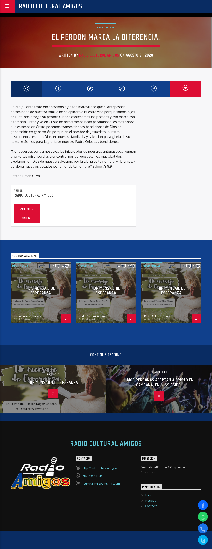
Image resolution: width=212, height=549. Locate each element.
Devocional (106, 27)
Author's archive (26, 213)
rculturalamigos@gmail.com (101, 483)
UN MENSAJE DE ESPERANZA (42, 291)
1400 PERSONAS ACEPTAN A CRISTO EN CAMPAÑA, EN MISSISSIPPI (160, 382)
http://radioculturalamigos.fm (102, 468)
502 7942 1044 (92, 476)
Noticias (150, 500)
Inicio (148, 495)
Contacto (151, 506)
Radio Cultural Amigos (50, 6)
